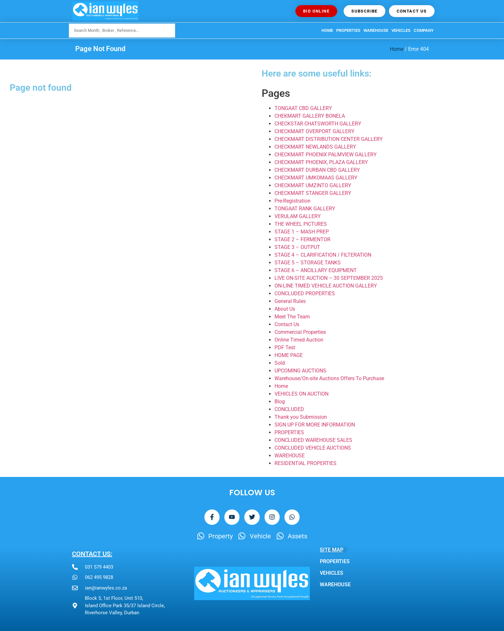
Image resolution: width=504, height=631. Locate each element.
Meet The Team (292, 317)
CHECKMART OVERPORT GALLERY (314, 131)
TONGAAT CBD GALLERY (303, 108)
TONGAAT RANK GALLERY (304, 209)
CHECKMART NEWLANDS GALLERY (315, 147)
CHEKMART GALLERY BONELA (309, 116)
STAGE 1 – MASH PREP (301, 232)
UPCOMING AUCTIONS (300, 371)
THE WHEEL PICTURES (300, 224)
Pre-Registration (292, 201)
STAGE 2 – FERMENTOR (302, 239)
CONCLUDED (289, 409)
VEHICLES (401, 30)
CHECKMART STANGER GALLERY (312, 193)
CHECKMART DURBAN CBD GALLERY (317, 170)
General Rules (290, 301)
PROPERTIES (348, 30)
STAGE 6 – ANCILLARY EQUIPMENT (315, 270)
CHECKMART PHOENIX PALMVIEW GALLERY (325, 154)
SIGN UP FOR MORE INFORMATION (314, 425)
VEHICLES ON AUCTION (301, 394)
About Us (284, 309)
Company (424, 30)
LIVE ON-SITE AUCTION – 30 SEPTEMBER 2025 (328, 278)
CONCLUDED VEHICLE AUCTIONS (312, 448)
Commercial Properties (300, 332)
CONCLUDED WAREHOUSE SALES (313, 440)
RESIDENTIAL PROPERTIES (305, 463)
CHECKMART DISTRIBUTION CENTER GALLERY (328, 139)
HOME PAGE (288, 355)
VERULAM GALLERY (297, 216)
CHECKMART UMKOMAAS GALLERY (315, 178)
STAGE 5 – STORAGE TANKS (307, 263)
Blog (279, 401)
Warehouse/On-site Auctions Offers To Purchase (329, 378)
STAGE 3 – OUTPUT (297, 247)
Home (396, 49)
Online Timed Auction (298, 340)
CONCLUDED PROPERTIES (304, 293)
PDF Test (284, 347)
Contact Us (286, 324)
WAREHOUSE (376, 30)
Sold (279, 363)
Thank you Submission (300, 417)
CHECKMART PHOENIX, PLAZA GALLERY (321, 162)
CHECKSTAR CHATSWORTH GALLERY (317, 124)
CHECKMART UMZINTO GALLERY (312, 185)
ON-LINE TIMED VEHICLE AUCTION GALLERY (325, 286)
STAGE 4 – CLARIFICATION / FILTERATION (322, 255)
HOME (327, 30)
